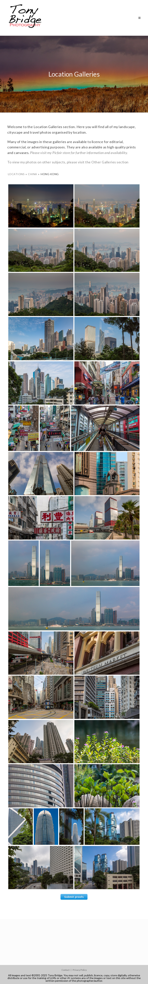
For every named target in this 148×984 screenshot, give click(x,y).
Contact (65, 969)
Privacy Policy (80, 969)
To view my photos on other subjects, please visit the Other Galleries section (68, 162)
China (32, 174)
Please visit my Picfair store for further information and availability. (79, 153)
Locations (16, 174)
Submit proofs (74, 896)
